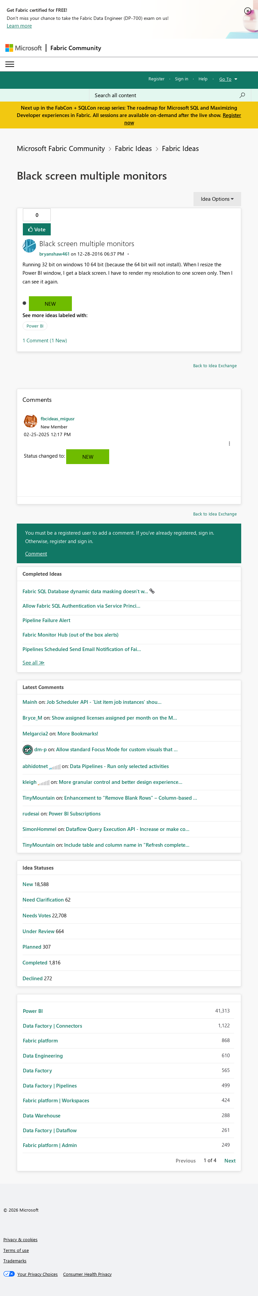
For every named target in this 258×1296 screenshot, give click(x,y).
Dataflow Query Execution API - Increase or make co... (127, 829)
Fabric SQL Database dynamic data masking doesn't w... (86, 591)
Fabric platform (40, 1040)
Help (203, 78)
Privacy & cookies (20, 1239)
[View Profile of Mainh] (30, 701)
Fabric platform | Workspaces (56, 1100)
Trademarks (15, 1260)
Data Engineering (43, 1055)
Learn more (19, 25)
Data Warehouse (41, 1115)
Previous (186, 1160)
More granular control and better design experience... (120, 781)
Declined (33, 978)
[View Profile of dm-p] (40, 749)
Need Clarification (44, 899)
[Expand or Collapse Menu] (9, 64)
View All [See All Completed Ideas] (34, 662)
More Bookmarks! (77, 733)
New (50, 303)
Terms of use (16, 1250)
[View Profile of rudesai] (31, 813)
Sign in (181, 78)
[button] (229, 443)
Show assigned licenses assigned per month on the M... (114, 717)
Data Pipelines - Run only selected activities (119, 766)
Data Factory (37, 1070)
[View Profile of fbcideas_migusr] (58, 418)
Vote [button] (39, 229)
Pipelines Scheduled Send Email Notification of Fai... (82, 649)
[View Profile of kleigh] (30, 781)
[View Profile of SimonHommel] (39, 829)
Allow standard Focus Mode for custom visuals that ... (117, 749)
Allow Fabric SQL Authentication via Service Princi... (81, 605)
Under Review (39, 931)
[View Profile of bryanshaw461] (54, 254)
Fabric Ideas (133, 148)
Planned (33, 946)
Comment (36, 553)
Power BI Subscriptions (74, 813)
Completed (36, 962)
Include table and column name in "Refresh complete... (126, 844)
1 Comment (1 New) (45, 340)
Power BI (35, 326)
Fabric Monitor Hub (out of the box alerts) (71, 634)
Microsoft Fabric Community (61, 148)
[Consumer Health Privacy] (87, 1274)
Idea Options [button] (215, 198)
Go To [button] (225, 79)
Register (156, 78)
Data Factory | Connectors (52, 1025)
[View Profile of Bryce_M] (32, 717)
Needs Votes (37, 915)
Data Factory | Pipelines (50, 1085)
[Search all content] (170, 95)
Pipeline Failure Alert (46, 620)
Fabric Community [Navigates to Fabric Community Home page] (75, 48)
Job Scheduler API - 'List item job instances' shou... (104, 701)
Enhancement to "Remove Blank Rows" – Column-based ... (130, 797)
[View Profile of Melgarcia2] (35, 733)
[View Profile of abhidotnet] (35, 766)
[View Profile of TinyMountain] (39, 797)
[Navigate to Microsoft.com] (23, 48)
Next (229, 1160)
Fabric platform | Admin (50, 1145)
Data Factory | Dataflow (50, 1130)
